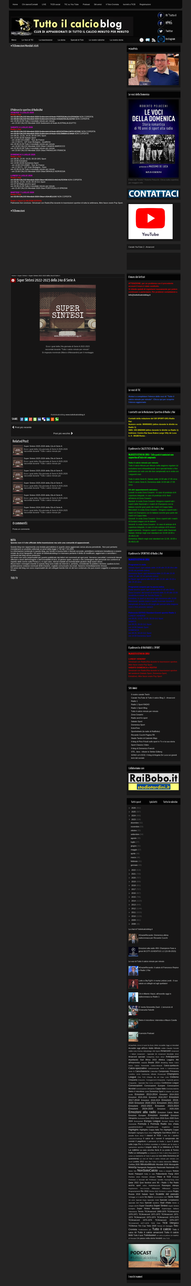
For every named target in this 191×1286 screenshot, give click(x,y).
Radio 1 (134, 701)
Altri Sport (156, 1051)
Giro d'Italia (173, 1124)
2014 (133, 901)
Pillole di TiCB (164, 1177)
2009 (133, 920)
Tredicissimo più (144, 1230)
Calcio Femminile (142, 1066)
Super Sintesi (22, 276)
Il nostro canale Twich (140, 694)
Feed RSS (152, 40)
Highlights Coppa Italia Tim (151, 1130)
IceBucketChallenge (135, 1139)
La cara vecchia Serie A (150, 1150)
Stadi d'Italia (165, 1203)
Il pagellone (141, 1141)
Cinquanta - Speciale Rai (138, 1083)
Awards (144, 1063)
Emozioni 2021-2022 (168, 1103)
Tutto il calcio (161, 1229)
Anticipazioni (172, 1056)
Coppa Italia (160, 1089)
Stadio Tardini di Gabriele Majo (144, 738)
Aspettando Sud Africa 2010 (143, 1060)
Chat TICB (141, 1077)
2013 (133, 905)
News (131, 1171)
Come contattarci (155, 1083)
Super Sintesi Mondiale (148, 1208)
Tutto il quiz (138, 1235)
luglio (133, 842)
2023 (133, 819)
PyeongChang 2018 (171, 1180)
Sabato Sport (136, 721)
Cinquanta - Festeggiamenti (147, 1080)
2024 (133, 816)
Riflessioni (156, 1188)
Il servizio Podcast (146, 1033)
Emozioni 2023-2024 (167, 1106)
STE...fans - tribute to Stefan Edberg (146, 752)
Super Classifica (146, 1206)
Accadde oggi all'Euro (138, 1048)
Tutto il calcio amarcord (150, 1232)
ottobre (134, 830)
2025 (133, 812)
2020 (133, 878)
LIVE (44, 4)
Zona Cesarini (137, 715)
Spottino (156, 1203)
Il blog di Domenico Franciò (142, 748)
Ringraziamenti (134, 1191)
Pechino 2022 (134, 1177)
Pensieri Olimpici (148, 1177)
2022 (133, 870)
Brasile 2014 (153, 1062)
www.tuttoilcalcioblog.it (75, 415)
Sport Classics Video (140, 745)
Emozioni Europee (137, 1115)
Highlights (134, 1129)
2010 (133, 916)
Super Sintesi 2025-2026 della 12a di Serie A (43, 440)
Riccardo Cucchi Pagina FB (143, 735)
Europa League (152, 1121)
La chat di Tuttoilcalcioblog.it (141, 929)
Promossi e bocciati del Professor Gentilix (146, 1180)
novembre (135, 827)
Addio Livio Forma (136, 1051)
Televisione (133, 1211)
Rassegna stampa (170, 1185)
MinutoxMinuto (147, 1164)
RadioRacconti (154, 1185)
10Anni (139, 1045)
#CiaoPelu (133, 1045)
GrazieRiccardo (152, 1127)
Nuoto (131, 1174)
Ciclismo (174, 1077)
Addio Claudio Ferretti (170, 1048)
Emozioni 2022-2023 (140, 1106)
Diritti (147, 1091)
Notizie (176, 1171)
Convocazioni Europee (154, 1086)
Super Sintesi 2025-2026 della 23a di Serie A (99, 452)
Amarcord (166, 1051)
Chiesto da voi (153, 1077)
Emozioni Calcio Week (168, 1112)
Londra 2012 (138, 1162)
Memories (168, 1162)
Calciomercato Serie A (157, 1068)
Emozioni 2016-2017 (158, 1097)
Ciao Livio (164, 1077)
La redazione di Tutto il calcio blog (159, 1153)
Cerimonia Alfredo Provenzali (154, 1074)
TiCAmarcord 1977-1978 (139, 1223)
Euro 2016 (159, 1118)
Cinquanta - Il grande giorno (168, 1080)
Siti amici (98, 4)
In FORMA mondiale (150, 1144)
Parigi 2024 (173, 1174)
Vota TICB (166, 1238)
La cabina (134, 1150)
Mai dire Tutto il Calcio (154, 1162)
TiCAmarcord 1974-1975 (168, 1217)
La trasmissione (45, 40)
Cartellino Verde (134, 1074)
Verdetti (158, 1238)
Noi (135, 1171)
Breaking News (167, 1063)
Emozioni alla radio (142, 1112)
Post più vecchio (112, 427)
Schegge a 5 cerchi (136, 1197)
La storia (61, 40)
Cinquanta (133, 1080)
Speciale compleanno (169, 1200)
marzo (134, 857)
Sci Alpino (149, 1197)
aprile (133, 853)
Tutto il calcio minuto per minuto (144, 711)
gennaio (134, 865)
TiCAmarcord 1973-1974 (145, 1217)
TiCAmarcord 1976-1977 (167, 1220)
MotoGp (133, 1167)
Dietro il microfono (136, 1091)
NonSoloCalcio (147, 1170)
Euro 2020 (169, 1118)
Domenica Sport (138, 725)
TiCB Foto (155, 1223)
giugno (134, 846)
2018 (133, 885)
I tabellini (175, 1136)
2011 (133, 912)
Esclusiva (141, 1118)
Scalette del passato (167, 1194)
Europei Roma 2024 (170, 1121)
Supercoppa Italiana (170, 1209)
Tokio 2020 (151, 1226)
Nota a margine (165, 1171)
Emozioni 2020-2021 (145, 1103)
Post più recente (23, 427)
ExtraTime (135, 728)
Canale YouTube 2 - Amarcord (141, 247)
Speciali (148, 1203)
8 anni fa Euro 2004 (150, 1045)
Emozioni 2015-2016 (138, 1097)
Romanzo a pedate (166, 1191)
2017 (133, 889)
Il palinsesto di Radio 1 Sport (159, 1141)
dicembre (135, 823)
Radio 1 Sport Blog (139, 708)
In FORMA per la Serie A (169, 1144)
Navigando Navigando (146, 1167)
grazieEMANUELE (136, 1127)
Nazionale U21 (172, 1167)
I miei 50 (166, 1136)
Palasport (139, 1174)
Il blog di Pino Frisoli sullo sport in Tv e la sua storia (153, 741)
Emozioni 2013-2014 (146, 1094)
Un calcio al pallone (163, 1235)
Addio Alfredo (154, 1048)
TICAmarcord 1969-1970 (155, 1211)
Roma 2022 (153, 1191)
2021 (133, 874)
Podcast (86, 4)
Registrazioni (145, 4)
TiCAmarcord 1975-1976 (140, 1220)
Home (15, 4)
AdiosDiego (147, 1051)
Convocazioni (135, 1085)
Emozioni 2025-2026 (168, 1109)
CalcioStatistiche (142, 1071)
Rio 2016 (144, 1191)
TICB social (55, 4)
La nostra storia (116, 40)
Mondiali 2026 (162, 1164)
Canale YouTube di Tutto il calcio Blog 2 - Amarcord (153, 698)
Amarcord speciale (137, 1057)
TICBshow (133, 1226)
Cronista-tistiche (172, 1089)
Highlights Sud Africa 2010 (164, 1133)
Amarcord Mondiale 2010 (168, 1054)
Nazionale (161, 1167)
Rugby (176, 1191)
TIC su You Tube (71, 4)
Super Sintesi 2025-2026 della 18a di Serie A (43, 464)
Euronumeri (138, 1121)
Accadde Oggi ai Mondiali (169, 1045)
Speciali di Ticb (77, 40)
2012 (133, 908)
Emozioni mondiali (158, 1115)
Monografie (174, 1164)
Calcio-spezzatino (138, 1068)
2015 (133, 897)
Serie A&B (173, 1197)
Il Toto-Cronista (112, 4)
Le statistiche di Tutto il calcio (144, 1156)
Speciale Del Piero (136, 1203)
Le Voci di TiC (27, 40)
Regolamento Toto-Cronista (139, 1188)
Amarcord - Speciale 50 (147, 1054)
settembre (135, 834)
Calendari (154, 1071)
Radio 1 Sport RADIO (140, 704)
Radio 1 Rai (167, 1183)
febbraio (134, 861)
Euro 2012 (150, 1118)
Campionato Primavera (169, 1071)
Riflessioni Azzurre (170, 1188)
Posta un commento (21, 486)
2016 (133, 893)
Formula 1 (143, 1124)
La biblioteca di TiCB (169, 1147)
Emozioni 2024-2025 (141, 1108)
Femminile (133, 1124)
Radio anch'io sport (139, 718)
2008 (133, 924)
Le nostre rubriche (97, 40)
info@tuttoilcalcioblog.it (140, 295)
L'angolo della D (152, 1147)
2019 (133, 881)
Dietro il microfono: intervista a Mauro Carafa (158, 1020)
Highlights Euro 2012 (144, 1133)
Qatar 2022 (134, 1183)
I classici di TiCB (153, 1135)
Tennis (141, 1211)
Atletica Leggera (166, 1060)
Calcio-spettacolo (171, 1065)
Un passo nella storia (146, 1238)
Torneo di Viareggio (165, 1226)
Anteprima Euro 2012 (155, 1057)
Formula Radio (158, 1124)
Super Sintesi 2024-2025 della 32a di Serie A (99, 464)
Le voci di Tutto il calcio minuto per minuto (146, 961)
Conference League (170, 1083)
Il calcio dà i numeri (152, 1138)
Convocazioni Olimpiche (145, 1089)
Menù (14, 40)
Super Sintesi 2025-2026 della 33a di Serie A (43, 452)
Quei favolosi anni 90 (149, 1183)
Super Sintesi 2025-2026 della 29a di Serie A (99, 440)
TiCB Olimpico (170, 1223)
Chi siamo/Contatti (30, 4)
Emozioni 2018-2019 (150, 1100)
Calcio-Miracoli (156, 1066)
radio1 (145, 1185)
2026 (133, 808)
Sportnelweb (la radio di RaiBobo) (145, 731)
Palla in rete (149, 1174)
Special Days (141, 1200)
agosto (134, 838)
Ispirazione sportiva (136, 1147)
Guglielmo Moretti (170, 1127)
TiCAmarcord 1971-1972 (149, 1214)
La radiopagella (140, 1153)
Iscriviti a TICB (129, 4)
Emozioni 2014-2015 (169, 1094)
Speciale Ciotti (153, 1200)
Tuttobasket (150, 1235)
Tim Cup (142, 1226)
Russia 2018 (134, 1194)
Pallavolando (161, 1174)
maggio (134, 850)
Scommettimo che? (160, 1197)
